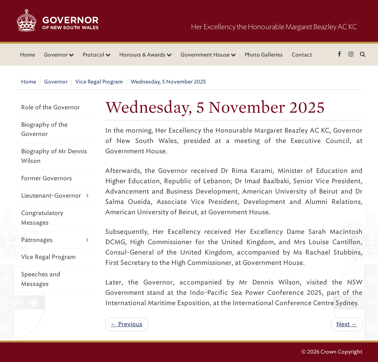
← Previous (126, 324)
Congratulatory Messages (42, 217)
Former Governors (46, 178)
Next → (346, 324)
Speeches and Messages (40, 279)
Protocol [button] (96, 55)
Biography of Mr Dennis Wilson (54, 156)
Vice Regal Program (99, 82)
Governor (56, 82)
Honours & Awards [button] (145, 55)
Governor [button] (59, 55)
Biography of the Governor (44, 129)
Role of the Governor (50, 107)
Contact (302, 55)
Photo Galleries (264, 55)
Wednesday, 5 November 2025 (168, 82)
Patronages (55, 240)
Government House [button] (208, 55)
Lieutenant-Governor (55, 195)
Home (27, 55)
